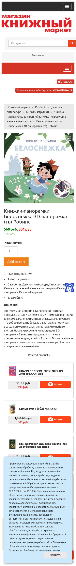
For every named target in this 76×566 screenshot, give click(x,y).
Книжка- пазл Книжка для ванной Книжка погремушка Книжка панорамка (35, 288)
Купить (55, 384)
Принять (55, 555)
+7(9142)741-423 (62, 90)
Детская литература (35, 284)
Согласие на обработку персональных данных (34, 550)
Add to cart (16, 262)
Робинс (18, 297)
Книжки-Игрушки (30, 292)
